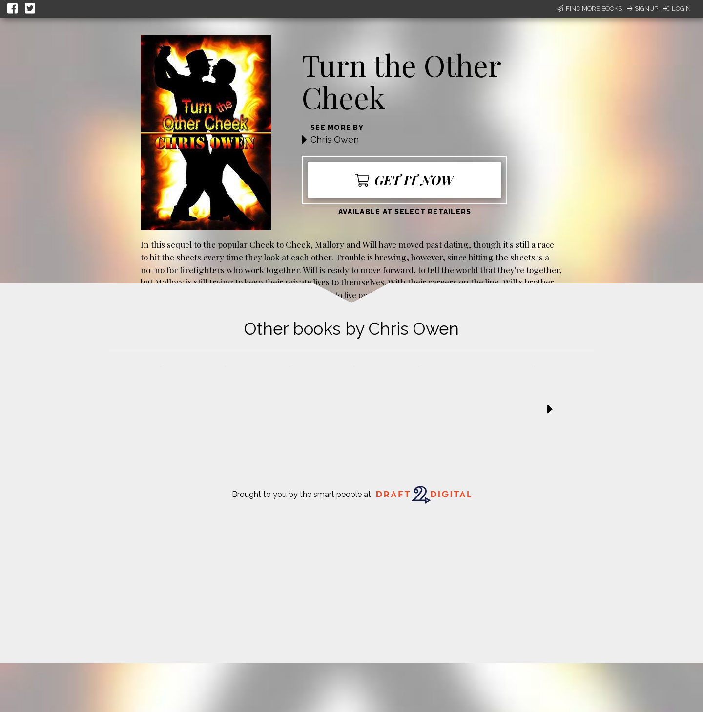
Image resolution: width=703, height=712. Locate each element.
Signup (642, 8)
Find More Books (589, 8)
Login (677, 8)
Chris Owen (334, 139)
